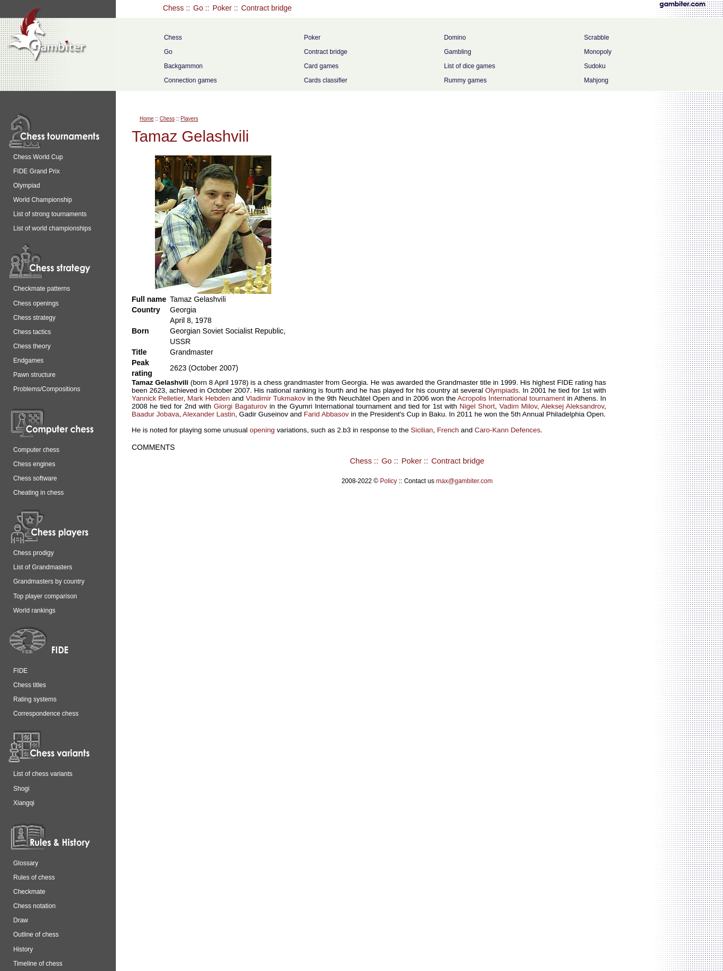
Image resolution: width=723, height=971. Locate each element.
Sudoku (595, 66)
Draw (20, 920)
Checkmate (29, 891)
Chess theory (32, 346)
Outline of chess (36, 934)
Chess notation (34, 906)
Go (198, 8)
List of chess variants (42, 774)
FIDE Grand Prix (36, 171)
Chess (173, 8)
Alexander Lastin (208, 414)
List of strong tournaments (50, 214)
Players (189, 119)
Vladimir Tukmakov (276, 398)
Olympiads (501, 390)
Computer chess (36, 450)
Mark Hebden (208, 398)
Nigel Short (477, 406)
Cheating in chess (38, 492)
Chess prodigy (33, 553)
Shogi (21, 788)
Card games (321, 66)
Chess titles (29, 685)
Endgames (28, 360)
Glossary (25, 863)
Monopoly (597, 52)
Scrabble (596, 37)
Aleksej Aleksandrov (572, 406)
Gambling (457, 52)
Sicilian (422, 430)
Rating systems (35, 699)
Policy (388, 481)
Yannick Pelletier (158, 398)
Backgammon (183, 66)
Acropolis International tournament (511, 398)
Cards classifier (325, 80)
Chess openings (36, 303)
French (448, 430)
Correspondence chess (45, 713)
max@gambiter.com (464, 481)
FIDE (20, 670)
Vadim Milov (518, 406)
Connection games (190, 80)
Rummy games (465, 80)
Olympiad (26, 185)
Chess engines (34, 464)
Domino (454, 37)
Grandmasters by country (49, 581)
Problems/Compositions (46, 389)
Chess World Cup (38, 157)
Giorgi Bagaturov (240, 406)
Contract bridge (266, 8)
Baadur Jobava (155, 414)
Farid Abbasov (326, 414)
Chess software (35, 478)
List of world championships (52, 228)
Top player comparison (45, 596)
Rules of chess (34, 877)
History (23, 949)
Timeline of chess (37, 963)
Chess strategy (34, 317)
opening (262, 430)
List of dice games (469, 66)
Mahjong (596, 80)
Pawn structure (34, 374)
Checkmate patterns (41, 288)
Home (147, 119)
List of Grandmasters (42, 567)
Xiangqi (23, 803)
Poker (222, 8)
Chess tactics (32, 332)
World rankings (34, 610)
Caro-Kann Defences (507, 430)
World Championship (42, 200)
